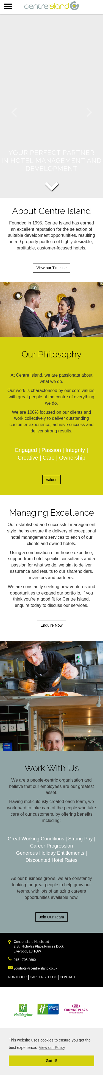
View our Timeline (51, 268)
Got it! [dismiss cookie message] (51, 1061)
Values (51, 479)
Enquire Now (51, 625)
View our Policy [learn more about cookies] (52, 1047)
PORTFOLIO (17, 977)
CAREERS (38, 977)
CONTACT (68, 977)
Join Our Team (51, 917)
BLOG (52, 977)
